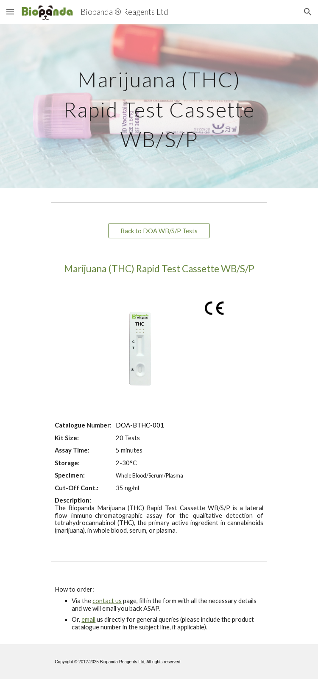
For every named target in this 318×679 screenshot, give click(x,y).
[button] (10, 11)
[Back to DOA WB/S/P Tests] (159, 230)
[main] (158, 106)
